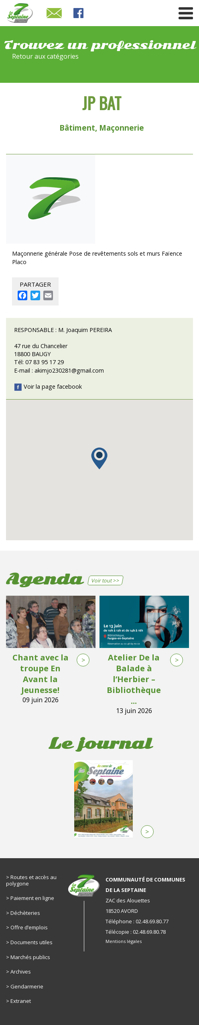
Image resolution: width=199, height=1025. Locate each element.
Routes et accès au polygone (31, 880)
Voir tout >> (105, 580)
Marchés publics (30, 957)
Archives (20, 971)
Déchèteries (25, 912)
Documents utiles (31, 942)
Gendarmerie (26, 986)
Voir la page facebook (48, 386)
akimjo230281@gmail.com (69, 370)
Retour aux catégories (45, 56)
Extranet (20, 1000)
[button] (99, 458)
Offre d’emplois (29, 927)
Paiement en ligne (32, 898)
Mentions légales (124, 941)
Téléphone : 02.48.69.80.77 (137, 921)
